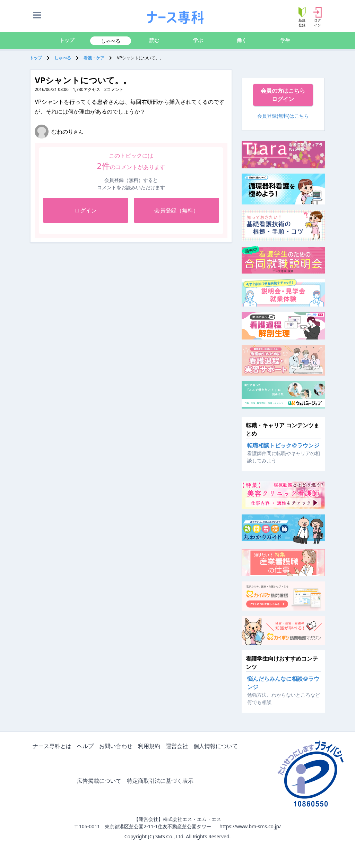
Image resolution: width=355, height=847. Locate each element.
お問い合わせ (117, 746)
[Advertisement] (131, 294)
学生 (285, 40)
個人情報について (217, 746)
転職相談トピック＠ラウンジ (283, 445)
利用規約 (150, 746)
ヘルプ (86, 746)
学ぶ (198, 40)
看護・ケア (94, 58)
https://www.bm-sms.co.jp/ (250, 826)
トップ (67, 40)
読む (154, 40)
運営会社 (178, 746)
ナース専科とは (53, 746)
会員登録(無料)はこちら (283, 115)
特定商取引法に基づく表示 (161, 781)
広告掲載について (100, 781)
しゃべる (110, 40)
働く (241, 40)
